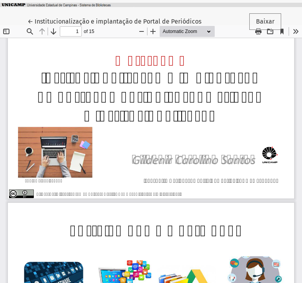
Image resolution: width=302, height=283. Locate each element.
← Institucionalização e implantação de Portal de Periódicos (114, 21)
